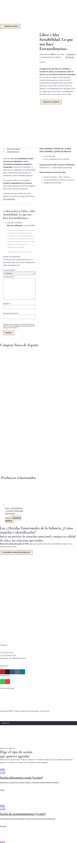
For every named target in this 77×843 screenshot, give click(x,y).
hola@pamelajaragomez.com (12, 609)
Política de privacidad (38, 652)
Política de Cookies (38, 664)
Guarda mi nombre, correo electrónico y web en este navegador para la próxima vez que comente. (19, 285)
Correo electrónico (11, 272)
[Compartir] (13, 838)
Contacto (5, 698)
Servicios (5, 686)
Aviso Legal (38, 660)
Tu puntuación (9, 229)
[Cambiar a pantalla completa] (7, 838)
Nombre (7, 262)
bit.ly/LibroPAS (9, 158)
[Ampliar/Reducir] (2, 838)
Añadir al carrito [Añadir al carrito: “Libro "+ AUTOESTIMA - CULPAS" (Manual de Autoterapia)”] (13, 478)
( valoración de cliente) (70, 55)
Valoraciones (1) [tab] (13, 111)
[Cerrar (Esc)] (18, 838)
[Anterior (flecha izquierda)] (2, 841)
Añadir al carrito (51, 102)
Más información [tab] (13, 108)
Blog (4, 694)
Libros (4, 690)
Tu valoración (9, 236)
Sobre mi (5, 682)
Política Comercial (38, 656)
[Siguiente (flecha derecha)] (7, 841)
